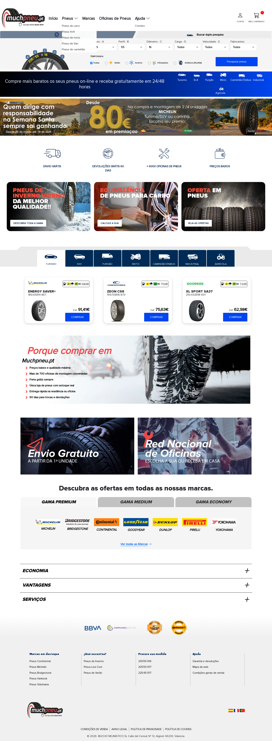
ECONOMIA (135, 571)
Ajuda (142, 18)
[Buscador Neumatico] (104, 47)
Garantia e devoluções (206, 661)
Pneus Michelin (37, 666)
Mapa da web (200, 666)
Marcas (88, 18)
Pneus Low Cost (93, 666)
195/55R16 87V (116, 295)
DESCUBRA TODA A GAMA (28, 223)
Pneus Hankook (38, 678)
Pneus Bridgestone (40, 672)
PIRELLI (195, 530)
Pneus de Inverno (94, 661)
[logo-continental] (179, 628)
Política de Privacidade (146, 729)
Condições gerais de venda (208, 672)
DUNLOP (165, 530)
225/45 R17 (144, 672)
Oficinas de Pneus (115, 18)
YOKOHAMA (224, 530)
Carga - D (180, 41)
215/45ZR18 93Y (196, 295)
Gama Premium (58, 502)
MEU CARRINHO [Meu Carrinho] (256, 17)
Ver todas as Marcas (136, 544)
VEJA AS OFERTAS (198, 223)
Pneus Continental (40, 661)
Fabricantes (237, 41)
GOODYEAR (136, 530)
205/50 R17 (144, 666)
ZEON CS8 (115, 291)
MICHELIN (48, 529)
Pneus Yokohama (39, 684)
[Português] (242, 710)
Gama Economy (213, 502)
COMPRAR (77, 317)
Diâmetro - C (154, 41)
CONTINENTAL (106, 530)
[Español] (230, 710)
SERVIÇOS (135, 599)
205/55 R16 (144, 661)
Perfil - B (124, 41)
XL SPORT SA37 (199, 291)
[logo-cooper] (154, 628)
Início (53, 18)
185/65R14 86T (37, 295)
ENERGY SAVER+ (42, 291)
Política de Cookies (178, 729)
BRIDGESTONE (77, 529)
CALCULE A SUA (110, 223)
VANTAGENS (135, 585)
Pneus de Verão (93, 672)
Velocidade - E (211, 41)
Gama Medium (136, 502)
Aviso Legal (119, 729)
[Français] (236, 710)
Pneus (70, 18)
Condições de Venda (94, 729)
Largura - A (97, 41)
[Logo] (45, 710)
